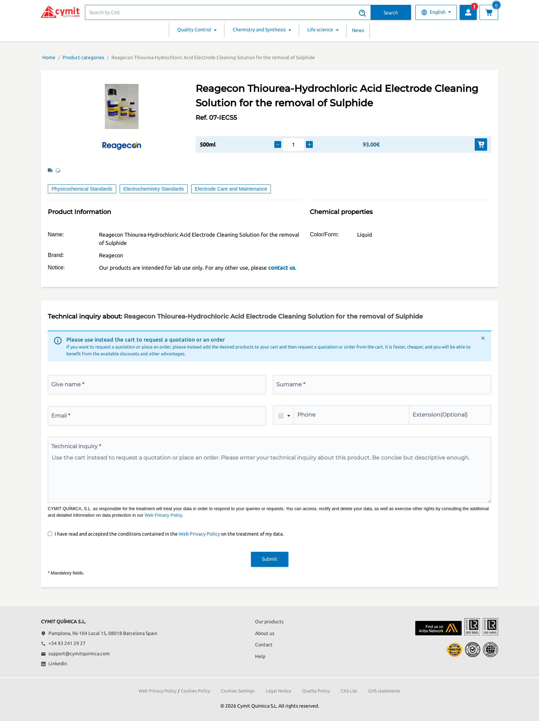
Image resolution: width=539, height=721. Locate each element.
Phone (306, 414)
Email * (60, 415)
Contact (264, 644)
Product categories (83, 57)
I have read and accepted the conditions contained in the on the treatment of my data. (169, 534)
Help (260, 656)
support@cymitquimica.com (75, 653)
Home (48, 57)
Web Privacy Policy (163, 515)
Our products (269, 621)
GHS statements (384, 690)
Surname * (290, 384)
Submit (269, 559)
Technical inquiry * (76, 446)
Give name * (67, 384)
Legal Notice (278, 690)
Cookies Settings (238, 690)
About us (264, 633)
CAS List (349, 690)
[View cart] (489, 12)
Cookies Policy (195, 690)
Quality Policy (316, 690)
